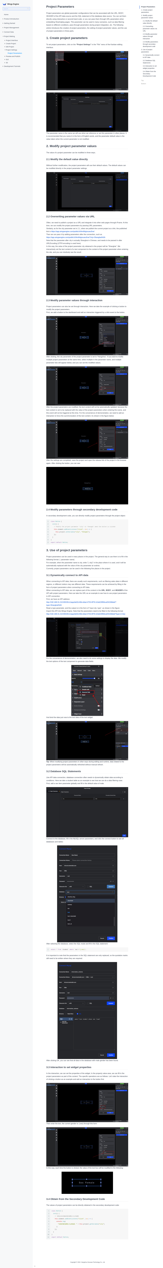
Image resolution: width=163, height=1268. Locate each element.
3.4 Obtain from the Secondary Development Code (149, 74)
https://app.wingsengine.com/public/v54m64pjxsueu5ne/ (72, 231)
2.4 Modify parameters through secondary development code (150, 44)
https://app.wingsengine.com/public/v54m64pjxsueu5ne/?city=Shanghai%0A (75, 237)
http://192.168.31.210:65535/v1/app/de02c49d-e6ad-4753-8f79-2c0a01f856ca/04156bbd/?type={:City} (85, 614)
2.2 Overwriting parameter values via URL (150, 28)
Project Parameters (15, 53)
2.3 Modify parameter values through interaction (150, 36)
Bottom (143, 84)
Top (142, 80)
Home (6, 14)
